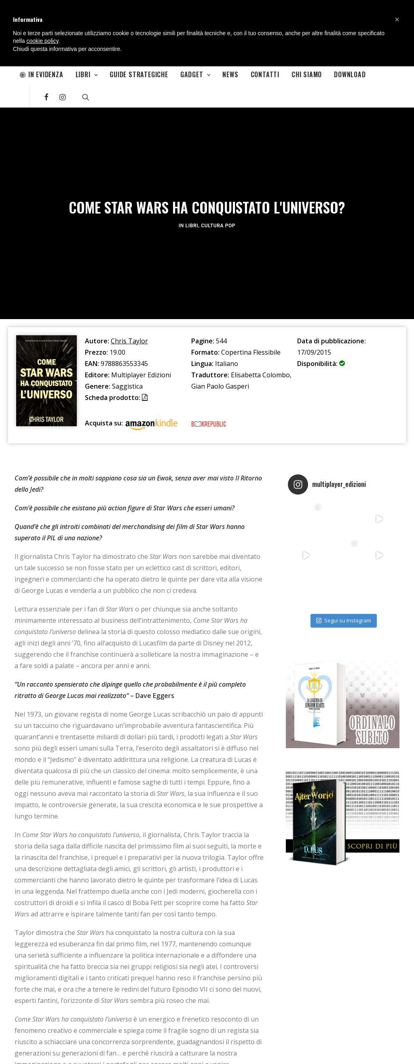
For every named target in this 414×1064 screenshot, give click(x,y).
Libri (87, 74)
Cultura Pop (218, 156)
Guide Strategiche (139, 74)
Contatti (265, 74)
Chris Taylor (129, 203)
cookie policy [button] (42, 41)
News (230, 74)
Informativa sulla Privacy (42, 1048)
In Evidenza (41, 74)
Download (349, 74)
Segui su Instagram (343, 482)
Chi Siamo (306, 74)
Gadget (195, 74)
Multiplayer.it (90, 1048)
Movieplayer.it (126, 1048)
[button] (397, 19)
